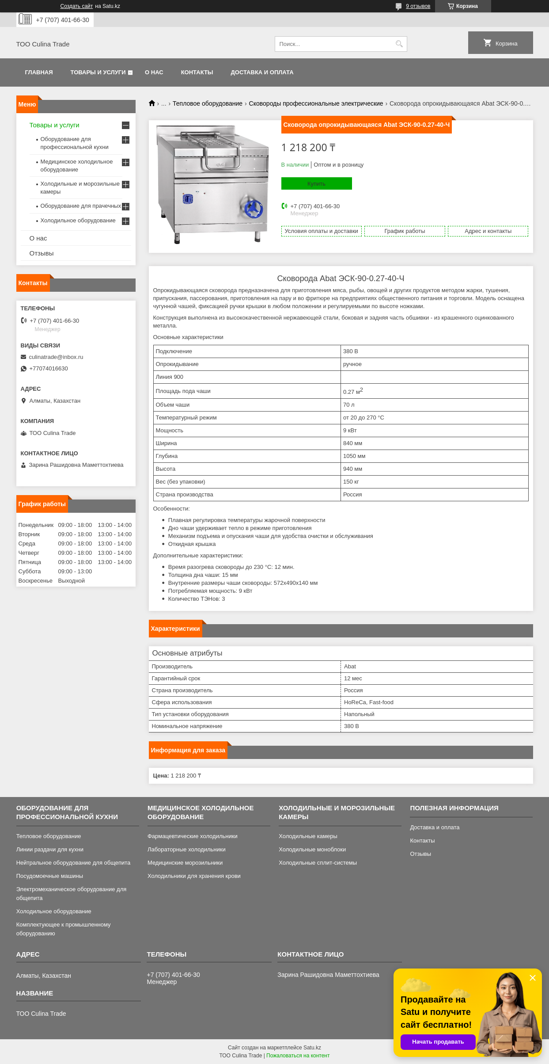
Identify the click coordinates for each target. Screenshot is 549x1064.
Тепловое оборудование (207, 103)
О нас (154, 72)
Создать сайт (77, 6)
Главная (39, 72)
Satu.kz (312, 1048)
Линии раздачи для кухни (49, 849)
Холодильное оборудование (78, 220)
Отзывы (42, 253)
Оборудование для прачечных (81, 205)
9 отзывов (418, 6)
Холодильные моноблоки (312, 849)
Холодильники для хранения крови (194, 876)
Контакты (197, 72)
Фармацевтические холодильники (193, 836)
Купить (316, 183)
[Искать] (399, 44)
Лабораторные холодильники (187, 849)
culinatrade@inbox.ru (56, 357)
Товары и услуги (98, 72)
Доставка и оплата (262, 72)
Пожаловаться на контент (297, 1056)
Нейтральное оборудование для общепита (73, 862)
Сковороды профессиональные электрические (316, 103)
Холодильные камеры (308, 836)
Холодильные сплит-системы (318, 862)
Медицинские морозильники (185, 862)
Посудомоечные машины (49, 876)
